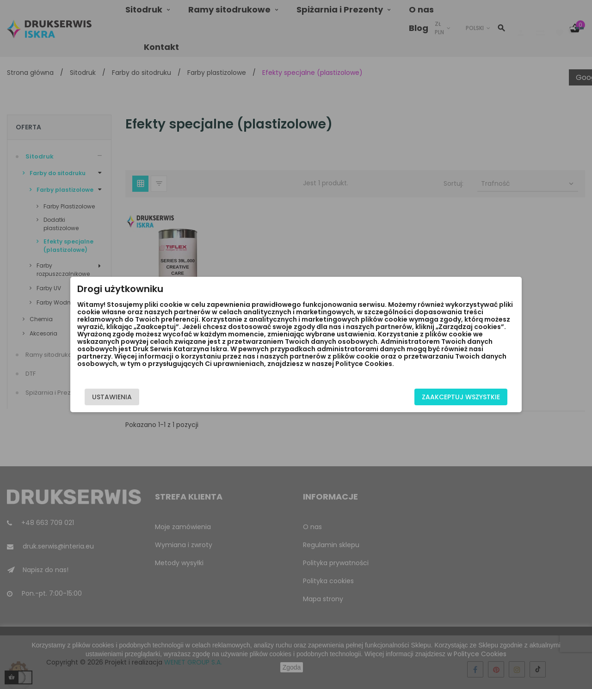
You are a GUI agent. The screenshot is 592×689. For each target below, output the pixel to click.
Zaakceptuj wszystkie (461, 397)
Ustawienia (112, 397)
